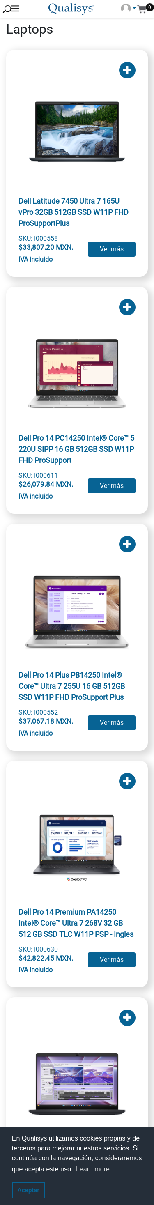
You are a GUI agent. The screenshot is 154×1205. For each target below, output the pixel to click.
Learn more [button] (93, 1169)
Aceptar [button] (28, 1190)
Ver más (112, 249)
